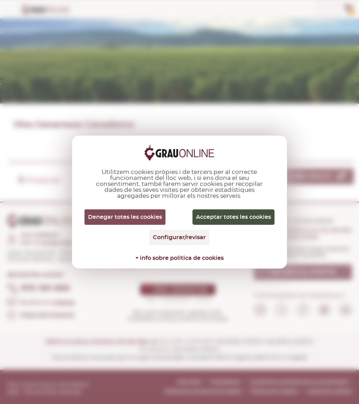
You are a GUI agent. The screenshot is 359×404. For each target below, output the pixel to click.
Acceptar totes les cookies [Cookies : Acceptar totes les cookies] (233, 217)
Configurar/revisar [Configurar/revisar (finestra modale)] (179, 237)
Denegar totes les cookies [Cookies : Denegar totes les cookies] (125, 217)
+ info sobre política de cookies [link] (179, 258)
